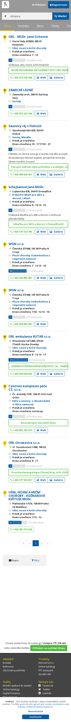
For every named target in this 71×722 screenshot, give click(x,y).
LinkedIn (44, 693)
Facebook (45, 685)
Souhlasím (35, 716)
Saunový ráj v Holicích (25, 126)
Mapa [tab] (14, 560)
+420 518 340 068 (21, 77)
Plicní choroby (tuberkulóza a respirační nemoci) (31, 257)
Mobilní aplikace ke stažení (17, 685)
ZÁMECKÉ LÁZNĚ (21, 90)
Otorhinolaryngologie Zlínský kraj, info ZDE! (39, 472)
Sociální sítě (44, 674)
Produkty (23, 26)
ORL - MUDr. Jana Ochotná (28, 37)
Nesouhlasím (35, 711)
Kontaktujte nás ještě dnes (38, 422)
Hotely (16, 101)
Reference (8, 666)
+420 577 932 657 (21, 480)
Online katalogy (46, 666)
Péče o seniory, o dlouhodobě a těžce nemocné (31, 402)
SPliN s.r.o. (16, 244)
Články (55, 26)
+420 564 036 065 (21, 373)
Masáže (26, 137)
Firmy (7, 26)
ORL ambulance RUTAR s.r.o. (30, 336)
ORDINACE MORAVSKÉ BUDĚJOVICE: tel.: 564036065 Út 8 (39, 366)
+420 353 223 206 (21, 113)
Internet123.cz (46, 662)
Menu (40, 26)
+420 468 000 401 (21, 174)
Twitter (44, 689)
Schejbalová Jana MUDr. (26, 187)
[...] (30, 16)
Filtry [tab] (35, 560)
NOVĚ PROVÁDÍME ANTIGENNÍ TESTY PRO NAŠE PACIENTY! (39, 70)
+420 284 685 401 (21, 277)
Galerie (56, 77)
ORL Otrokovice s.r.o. (24, 443)
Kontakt (7, 662)
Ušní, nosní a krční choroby (29, 48)
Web (41, 77)
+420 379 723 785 (21, 231)
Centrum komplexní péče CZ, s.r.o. (28, 388)
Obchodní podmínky (14, 670)
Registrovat (58, 4)
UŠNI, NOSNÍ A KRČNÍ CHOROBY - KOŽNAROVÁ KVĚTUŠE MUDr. (27, 495)
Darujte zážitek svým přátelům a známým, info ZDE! (39, 167)
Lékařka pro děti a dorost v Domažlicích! (38, 224)
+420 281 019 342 (21, 529)
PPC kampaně (45, 670)
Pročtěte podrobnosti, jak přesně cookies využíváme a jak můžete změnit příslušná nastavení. (40, 705)
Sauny (16, 137)
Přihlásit (39, 4)
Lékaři (26, 198)
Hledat (61, 16)
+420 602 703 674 (21, 430)
